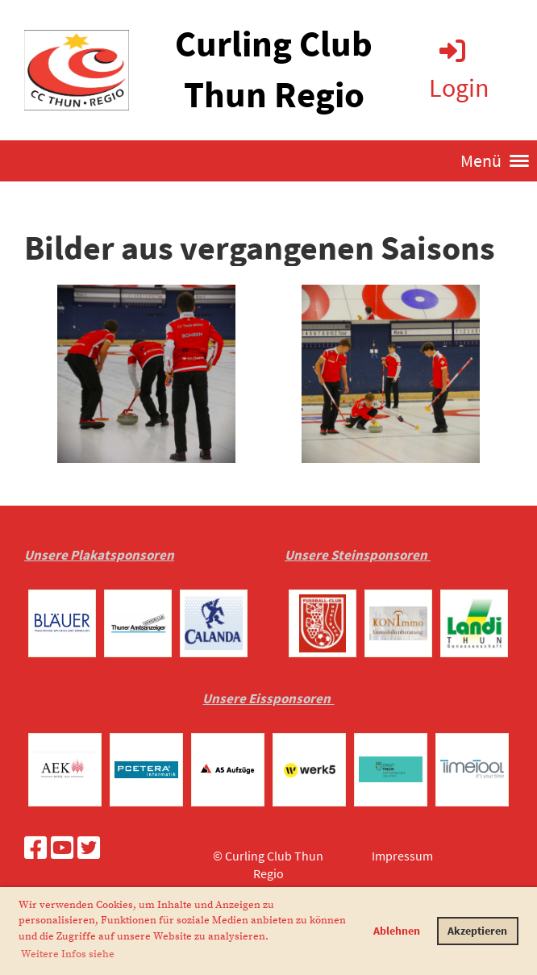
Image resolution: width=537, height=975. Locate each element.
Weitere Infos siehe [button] (67, 954)
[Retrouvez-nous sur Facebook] (35, 848)
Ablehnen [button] (396, 930)
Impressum (402, 856)
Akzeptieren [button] (477, 930)
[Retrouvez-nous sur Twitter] (88, 848)
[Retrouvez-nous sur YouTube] (62, 848)
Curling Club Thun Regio (274, 69)
